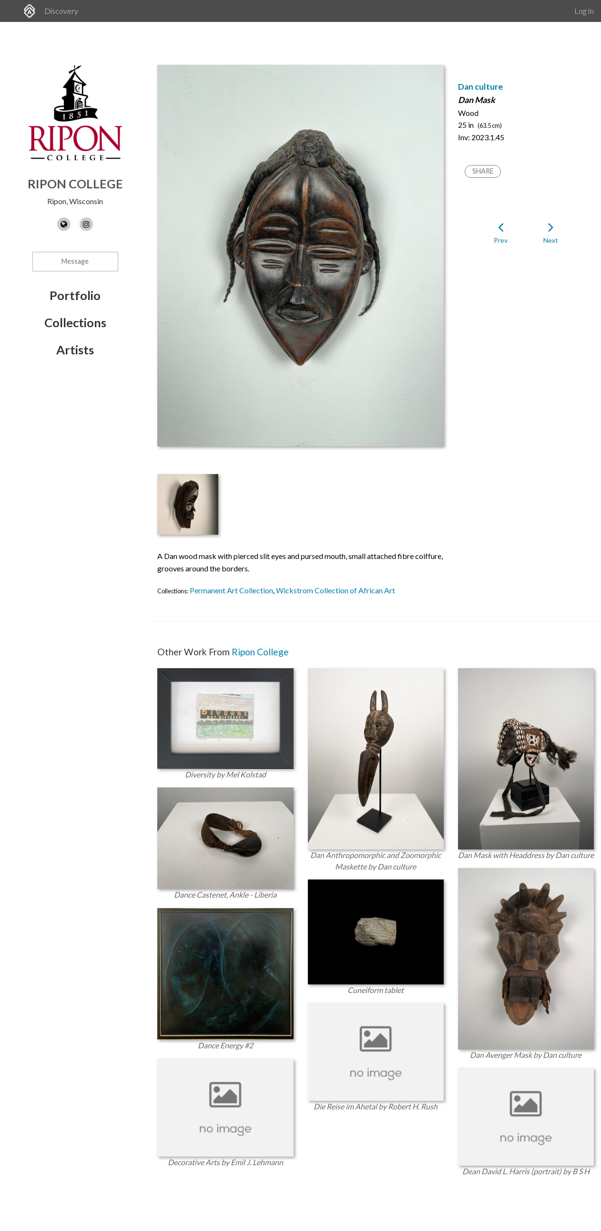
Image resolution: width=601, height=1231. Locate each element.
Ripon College (75, 183)
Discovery (61, 10)
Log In (584, 10)
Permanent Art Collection (231, 590)
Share (483, 171)
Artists (75, 349)
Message (75, 261)
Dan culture (480, 87)
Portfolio (75, 295)
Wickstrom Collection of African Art (335, 590)
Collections (75, 322)
